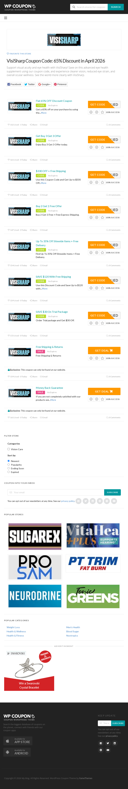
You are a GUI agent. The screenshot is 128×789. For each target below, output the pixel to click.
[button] (14, 84)
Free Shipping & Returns (49, 346)
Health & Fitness (15, 635)
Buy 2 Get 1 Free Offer (49, 206)
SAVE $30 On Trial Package (52, 311)
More (43, 112)
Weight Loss (13, 627)
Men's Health (73, 627)
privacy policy (67, 501)
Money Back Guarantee (49, 387)
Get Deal (104, 350)
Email (44, 124)
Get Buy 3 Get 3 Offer (48, 135)
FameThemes (85, 778)
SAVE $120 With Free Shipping (53, 276)
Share (33, 124)
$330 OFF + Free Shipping (51, 171)
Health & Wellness (16, 631)
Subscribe (112, 492)
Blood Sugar (72, 631)
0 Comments (113, 124)
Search (116, 7)
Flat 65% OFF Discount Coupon (54, 100)
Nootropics (72, 635)
